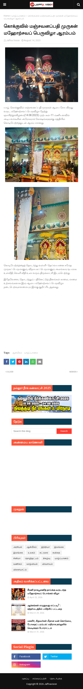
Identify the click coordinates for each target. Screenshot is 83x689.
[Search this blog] (34, 431)
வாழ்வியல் (32, 564)
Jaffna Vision (13, 40)
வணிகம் (17, 564)
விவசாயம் (47, 564)
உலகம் (31, 552)
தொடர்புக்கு (56, 678)
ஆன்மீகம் (17, 352)
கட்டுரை (44, 552)
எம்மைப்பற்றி (39, 678)
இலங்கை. (18, 552)
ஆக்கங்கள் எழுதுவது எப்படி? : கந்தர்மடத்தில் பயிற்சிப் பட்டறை (44, 607)
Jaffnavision (50, 684)
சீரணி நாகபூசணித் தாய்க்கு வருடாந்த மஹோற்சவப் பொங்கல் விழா (46, 591)
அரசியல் (17, 547)
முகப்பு (25, 678)
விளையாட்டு (20, 569)
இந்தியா (45, 547)
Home (7, 16)
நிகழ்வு (46, 558)
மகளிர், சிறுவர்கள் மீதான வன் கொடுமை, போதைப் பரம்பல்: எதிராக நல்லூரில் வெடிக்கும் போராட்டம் (49, 624)
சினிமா (16, 558)
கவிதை (56, 552)
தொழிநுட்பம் (31, 558)
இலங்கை (59, 547)
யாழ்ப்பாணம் (18, 16)
